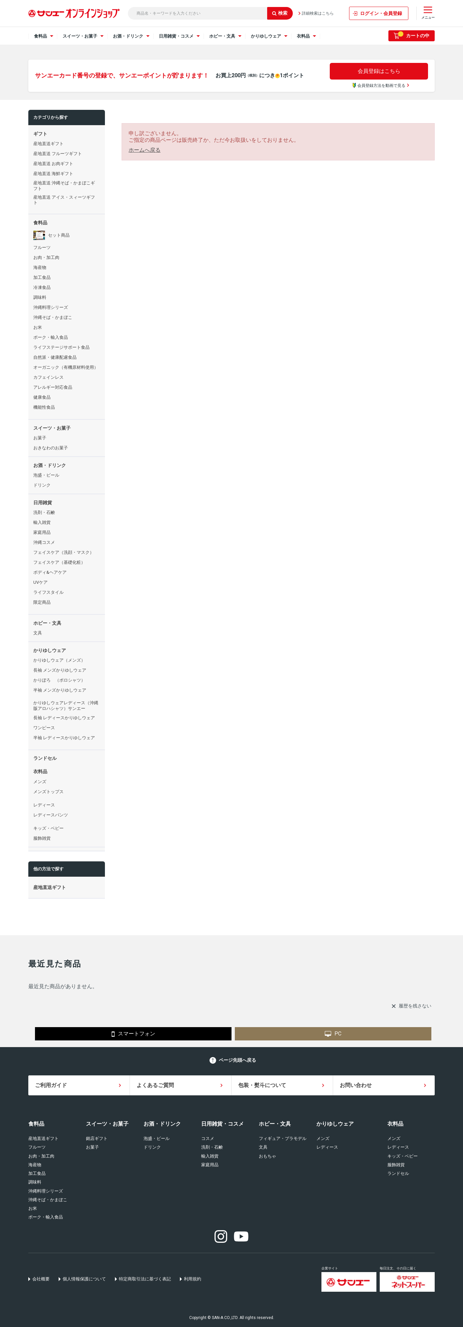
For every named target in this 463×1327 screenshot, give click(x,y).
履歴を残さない (415, 1005)
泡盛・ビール (157, 1138)
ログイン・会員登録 (381, 13)
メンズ (322, 1138)
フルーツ (37, 1147)
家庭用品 (210, 1164)
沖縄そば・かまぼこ (47, 1199)
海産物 (34, 1164)
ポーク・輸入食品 (45, 1217)
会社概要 (41, 1278)
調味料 (34, 1182)
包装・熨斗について (262, 1085)
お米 (32, 1208)
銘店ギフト (97, 1138)
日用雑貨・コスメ (222, 1124)
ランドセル (398, 1173)
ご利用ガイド (51, 1085)
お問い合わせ (356, 1085)
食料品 (36, 1124)
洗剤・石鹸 (212, 1147)
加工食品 (37, 1173)
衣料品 (395, 1124)
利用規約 (192, 1278)
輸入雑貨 (210, 1156)
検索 (279, 13)
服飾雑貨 (396, 1164)
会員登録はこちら (379, 71)
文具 (263, 1147)
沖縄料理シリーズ (45, 1191)
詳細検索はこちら (318, 13)
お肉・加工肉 (41, 1156)
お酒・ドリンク (162, 1124)
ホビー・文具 (275, 1124)
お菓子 (92, 1147)
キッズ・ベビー (402, 1156)
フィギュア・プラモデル (282, 1138)
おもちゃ (267, 1156)
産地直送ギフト (43, 1138)
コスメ (207, 1138)
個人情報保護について (84, 1278)
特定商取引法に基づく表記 (145, 1278)
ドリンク (152, 1147)
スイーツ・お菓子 (107, 1124)
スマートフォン (133, 1034)
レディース (327, 1147)
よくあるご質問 (155, 1085)
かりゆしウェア (335, 1124)
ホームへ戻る (145, 150)
